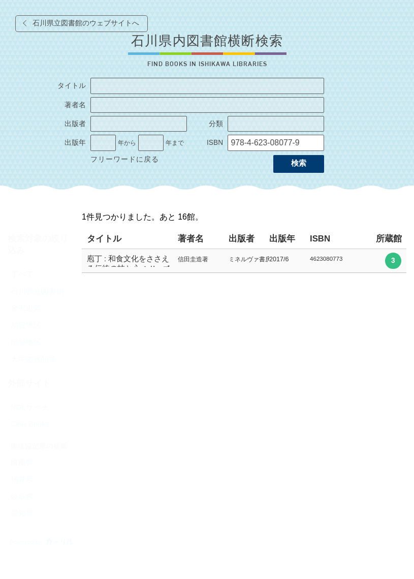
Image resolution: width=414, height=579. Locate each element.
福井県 (22, 479)
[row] (244, 261)
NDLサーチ (30, 407)
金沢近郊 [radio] (26, 308)
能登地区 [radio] (26, 342)
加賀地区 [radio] (26, 325)
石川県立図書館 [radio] (37, 291)
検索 (298, 163)
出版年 (75, 142)
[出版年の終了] (151, 143)
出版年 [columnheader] (282, 238)
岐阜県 (22, 497)
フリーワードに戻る (124, 159)
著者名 (75, 105)
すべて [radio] (22, 274)
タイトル (71, 85)
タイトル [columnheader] (104, 238)
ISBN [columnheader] (320, 238)
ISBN (215, 142)
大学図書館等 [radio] (33, 359)
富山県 (22, 463)
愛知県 (22, 513)
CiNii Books (30, 424)
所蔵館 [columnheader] (389, 238)
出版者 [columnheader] (241, 238)
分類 (216, 124)
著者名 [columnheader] (191, 238)
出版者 (75, 124)
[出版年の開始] (103, 143)
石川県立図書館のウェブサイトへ (86, 23)
